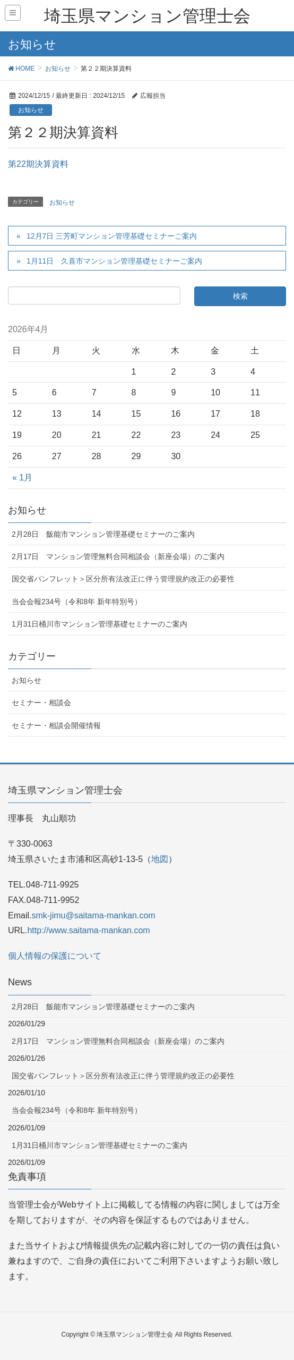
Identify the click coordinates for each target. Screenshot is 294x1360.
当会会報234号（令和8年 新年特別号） (77, 601)
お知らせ (31, 110)
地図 (159, 859)
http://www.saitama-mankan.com (88, 930)
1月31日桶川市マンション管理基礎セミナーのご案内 (99, 624)
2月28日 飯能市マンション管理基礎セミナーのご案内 (103, 534)
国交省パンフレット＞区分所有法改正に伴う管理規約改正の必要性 (123, 579)
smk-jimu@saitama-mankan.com (93, 915)
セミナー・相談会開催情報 (56, 725)
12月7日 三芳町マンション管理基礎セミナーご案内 (112, 236)
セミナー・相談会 (41, 702)
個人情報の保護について (54, 955)
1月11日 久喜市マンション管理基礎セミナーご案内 (114, 261)
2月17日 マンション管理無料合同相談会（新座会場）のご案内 (118, 556)
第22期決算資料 (38, 163)
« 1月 (22, 477)
